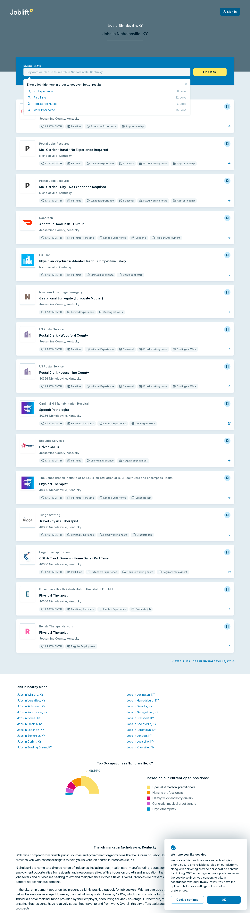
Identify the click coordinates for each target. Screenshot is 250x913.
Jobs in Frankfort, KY (140, 718)
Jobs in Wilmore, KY (30, 694)
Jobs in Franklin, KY (30, 724)
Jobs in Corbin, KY (29, 741)
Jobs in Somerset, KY (31, 735)
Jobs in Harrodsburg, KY (143, 700)
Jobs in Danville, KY (139, 706)
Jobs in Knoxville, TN (140, 747)
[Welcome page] (21, 12)
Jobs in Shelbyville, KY (141, 724)
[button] (210, 72)
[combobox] (106, 72)
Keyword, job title (32, 66)
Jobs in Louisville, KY (140, 741)
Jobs (110, 25)
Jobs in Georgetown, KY (143, 712)
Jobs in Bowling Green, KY (34, 747)
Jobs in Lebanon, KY (30, 729)
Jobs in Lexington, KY (141, 694)
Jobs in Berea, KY (29, 718)
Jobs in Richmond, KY (31, 706)
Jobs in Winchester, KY (32, 712)
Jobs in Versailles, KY (31, 700)
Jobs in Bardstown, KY (141, 729)
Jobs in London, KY (139, 735)
